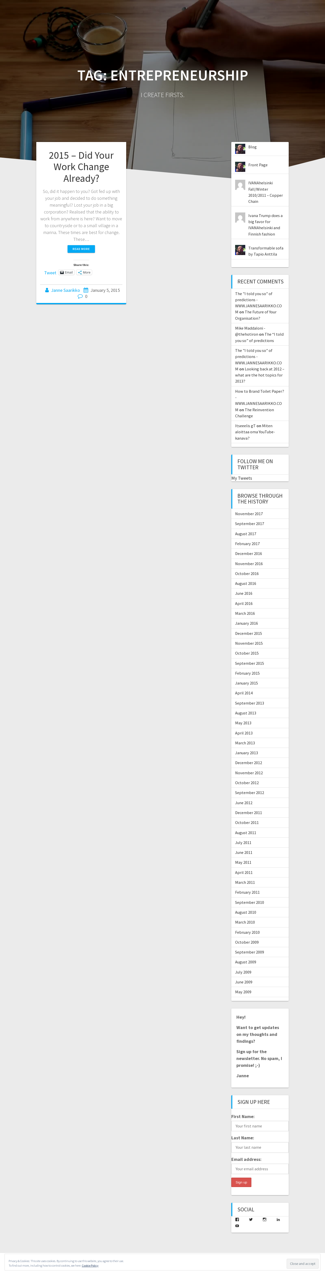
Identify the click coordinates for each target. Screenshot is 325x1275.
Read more (81, 249)
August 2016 (245, 583)
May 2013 (243, 722)
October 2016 (247, 573)
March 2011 (245, 882)
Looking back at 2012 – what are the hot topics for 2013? (259, 375)
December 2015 (248, 633)
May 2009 (243, 991)
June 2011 (243, 852)
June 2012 (243, 802)
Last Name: (242, 1138)
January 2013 (246, 752)
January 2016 (246, 623)
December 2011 (248, 812)
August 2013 (245, 712)
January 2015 (246, 683)
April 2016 (244, 603)
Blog (252, 146)
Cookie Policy (90, 1265)
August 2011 (245, 832)
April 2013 (244, 732)
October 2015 (247, 653)
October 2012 (247, 782)
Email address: (246, 1159)
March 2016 (245, 613)
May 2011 (243, 862)
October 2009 (247, 942)
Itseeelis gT (245, 425)
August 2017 (245, 533)
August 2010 (245, 912)
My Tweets (241, 478)
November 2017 (249, 513)
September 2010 (249, 902)
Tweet (50, 272)
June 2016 (243, 593)
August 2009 (245, 961)
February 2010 (247, 932)
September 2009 (249, 952)
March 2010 (245, 922)
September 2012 (249, 792)
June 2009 (243, 981)
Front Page (258, 164)
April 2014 (244, 692)
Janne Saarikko (65, 290)
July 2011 (243, 842)
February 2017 (247, 543)
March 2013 (245, 742)
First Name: (243, 1116)
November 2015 (249, 643)
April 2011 (244, 872)
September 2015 (249, 663)
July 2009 (243, 972)
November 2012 (249, 772)
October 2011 (247, 822)
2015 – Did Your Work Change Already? (81, 167)
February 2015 (247, 673)
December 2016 (248, 553)
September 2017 (249, 523)
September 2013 (249, 703)
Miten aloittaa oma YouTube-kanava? (255, 432)
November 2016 (249, 563)
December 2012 (248, 762)
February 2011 (247, 892)
